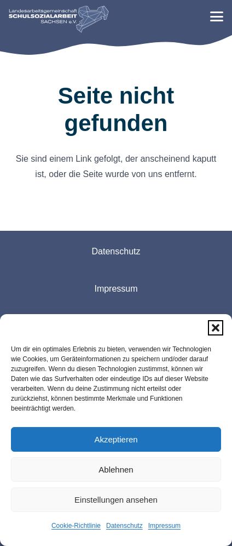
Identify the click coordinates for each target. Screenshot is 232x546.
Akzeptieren (115, 439)
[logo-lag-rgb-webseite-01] (59, 19)
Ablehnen (115, 469)
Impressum (164, 526)
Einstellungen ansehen (116, 499)
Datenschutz (124, 526)
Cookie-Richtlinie (76, 526)
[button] (215, 327)
